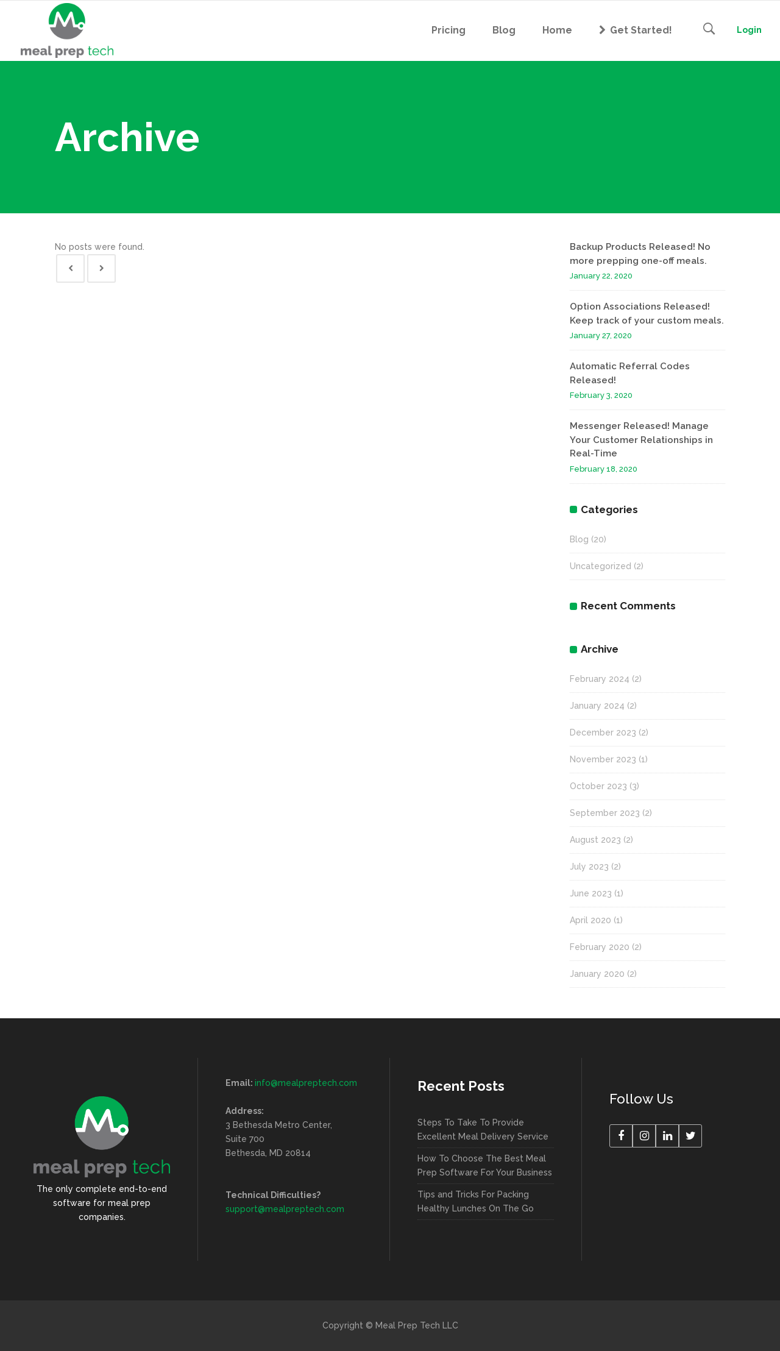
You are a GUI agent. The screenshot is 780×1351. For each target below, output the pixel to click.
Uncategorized (600, 566)
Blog (579, 539)
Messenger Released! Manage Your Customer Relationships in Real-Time (641, 439)
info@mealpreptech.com (306, 1083)
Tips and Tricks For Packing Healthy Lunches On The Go (475, 1201)
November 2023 (603, 759)
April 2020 (590, 920)
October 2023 (598, 786)
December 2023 (603, 732)
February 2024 (599, 679)
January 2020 (597, 974)
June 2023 (591, 893)
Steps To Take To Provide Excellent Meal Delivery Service (482, 1129)
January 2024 (597, 706)
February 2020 (599, 947)
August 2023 (595, 840)
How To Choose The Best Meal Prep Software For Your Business (484, 1165)
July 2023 (589, 866)
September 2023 (605, 813)
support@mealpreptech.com (284, 1209)
